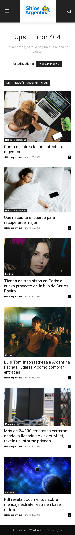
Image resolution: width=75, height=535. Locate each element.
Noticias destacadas (15, 139)
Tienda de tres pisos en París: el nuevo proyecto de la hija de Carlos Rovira (36, 286)
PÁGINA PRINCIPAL (49, 64)
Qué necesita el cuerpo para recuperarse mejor (29, 220)
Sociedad (10, 492)
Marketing (10, 424)
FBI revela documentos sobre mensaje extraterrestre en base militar (32, 504)
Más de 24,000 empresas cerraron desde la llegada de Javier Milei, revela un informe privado (35, 435)
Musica (8, 355)
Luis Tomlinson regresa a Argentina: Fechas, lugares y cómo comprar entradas (37, 367)
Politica (9, 274)
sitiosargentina (13, 157)
